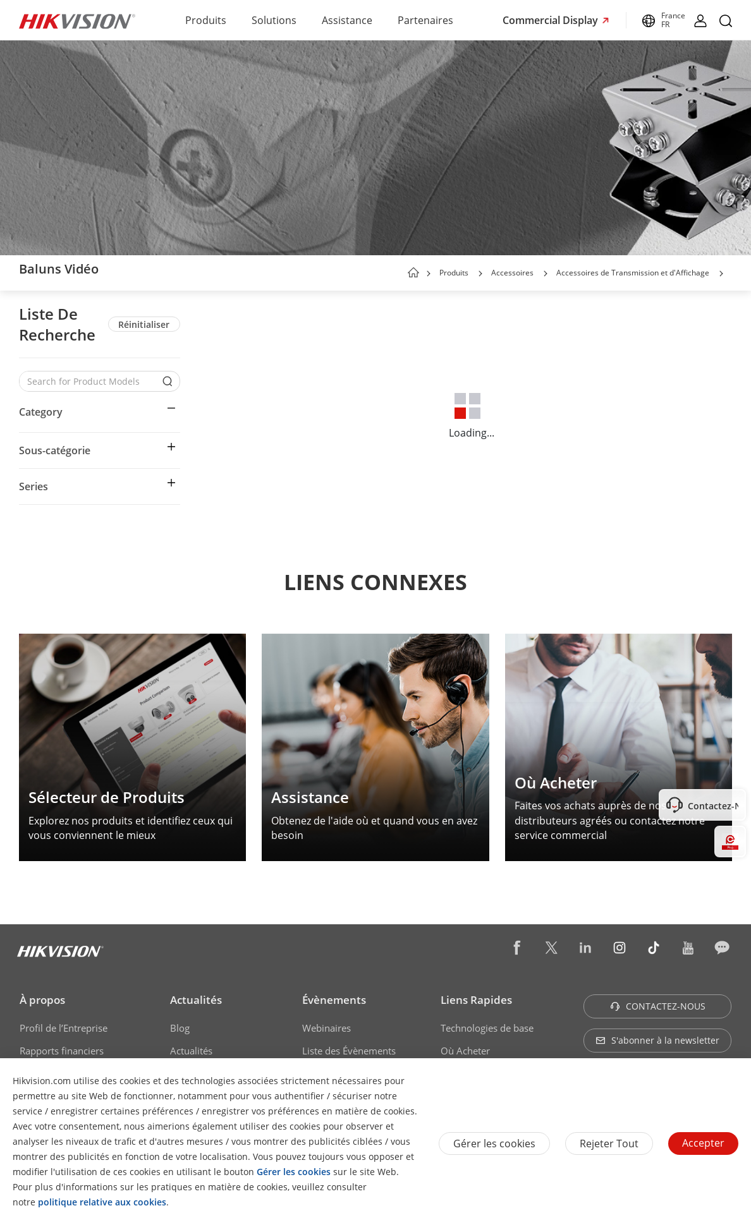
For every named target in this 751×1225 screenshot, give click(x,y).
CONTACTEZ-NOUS (657, 1006)
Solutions (274, 20)
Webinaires (326, 1028)
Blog (180, 1028)
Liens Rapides (476, 1000)
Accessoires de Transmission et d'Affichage (632, 272)
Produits (205, 20)
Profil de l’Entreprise (63, 1028)
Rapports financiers (62, 1050)
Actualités (196, 1000)
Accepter (703, 1143)
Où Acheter (465, 1050)
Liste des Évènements (349, 1050)
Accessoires (512, 272)
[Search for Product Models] (90, 381)
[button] (480, 273)
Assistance (347, 20)
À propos (42, 1000)
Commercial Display (552, 20)
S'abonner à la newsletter (657, 1040)
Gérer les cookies (494, 1143)
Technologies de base (487, 1028)
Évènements (334, 1000)
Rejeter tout (609, 1143)
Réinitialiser (143, 324)
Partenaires (425, 20)
